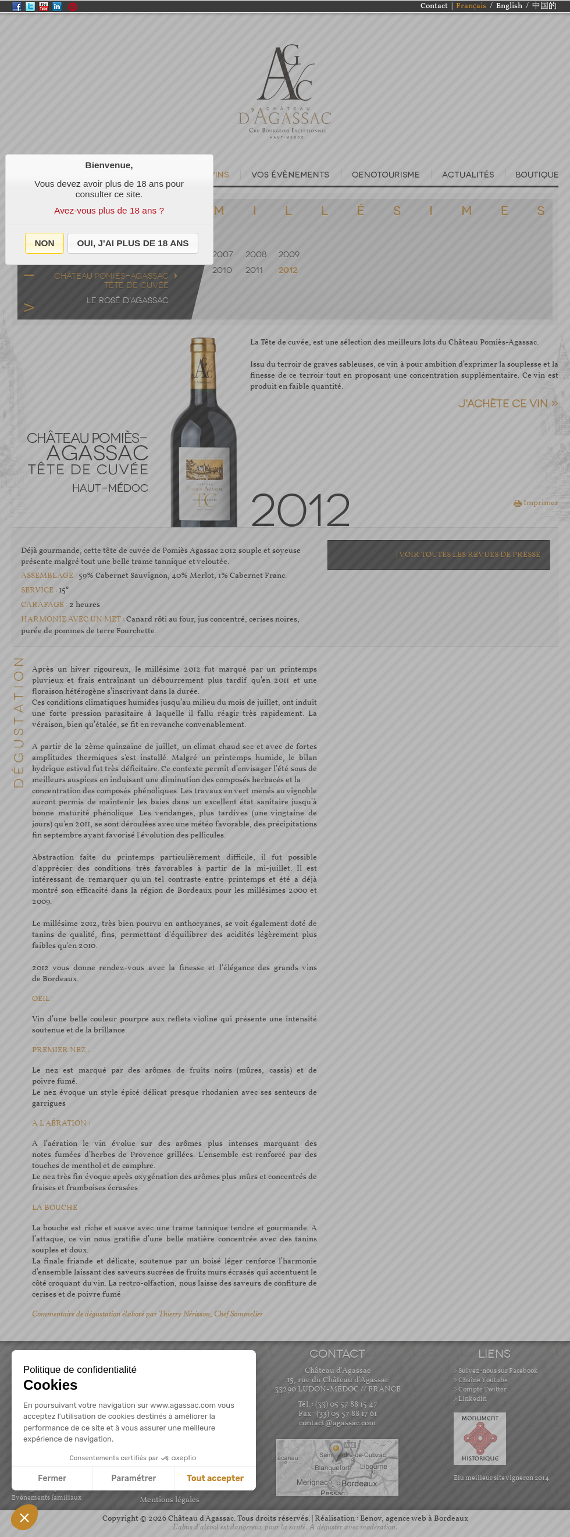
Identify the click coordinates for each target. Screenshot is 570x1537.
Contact (434, 6)
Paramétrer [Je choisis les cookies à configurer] (133, 1478)
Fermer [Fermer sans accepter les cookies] (52, 1478)
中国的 (544, 6)
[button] (44, 243)
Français (471, 6)
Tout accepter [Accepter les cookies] (215, 1478)
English (509, 6)
